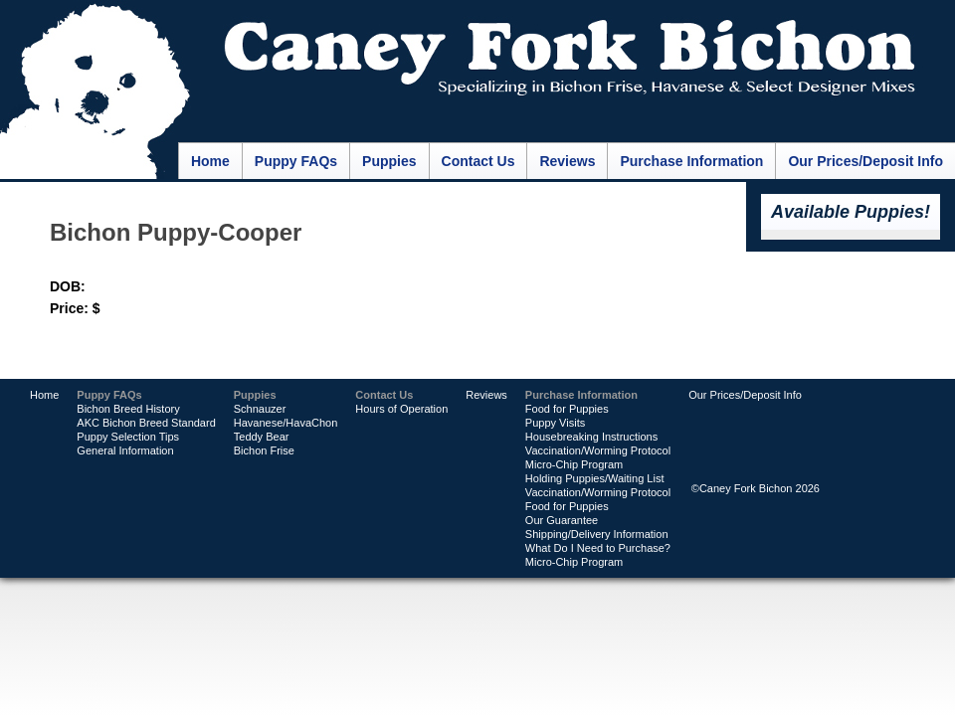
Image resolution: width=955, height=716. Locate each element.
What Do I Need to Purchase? (597, 548)
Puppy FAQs (296, 161)
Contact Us (478, 161)
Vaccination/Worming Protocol (597, 450)
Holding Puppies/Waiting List (595, 478)
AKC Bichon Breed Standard (146, 423)
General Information (125, 450)
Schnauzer (260, 409)
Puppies (389, 161)
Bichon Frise (264, 450)
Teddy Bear (261, 437)
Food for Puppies (567, 409)
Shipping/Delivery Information (596, 534)
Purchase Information (691, 161)
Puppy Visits (555, 423)
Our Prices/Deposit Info (865, 161)
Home (210, 161)
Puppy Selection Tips (128, 437)
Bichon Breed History (128, 409)
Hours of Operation (401, 409)
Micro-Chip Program (574, 464)
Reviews (567, 161)
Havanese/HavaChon (286, 423)
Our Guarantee (561, 520)
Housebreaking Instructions (591, 437)
